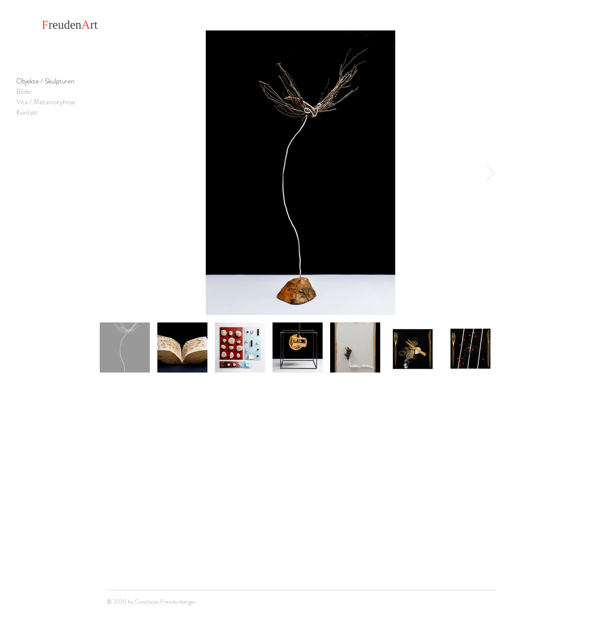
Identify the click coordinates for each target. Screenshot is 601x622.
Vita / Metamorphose (46, 102)
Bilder (24, 91)
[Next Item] (490, 173)
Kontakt (27, 112)
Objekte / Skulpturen (45, 81)
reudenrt (70, 24)
